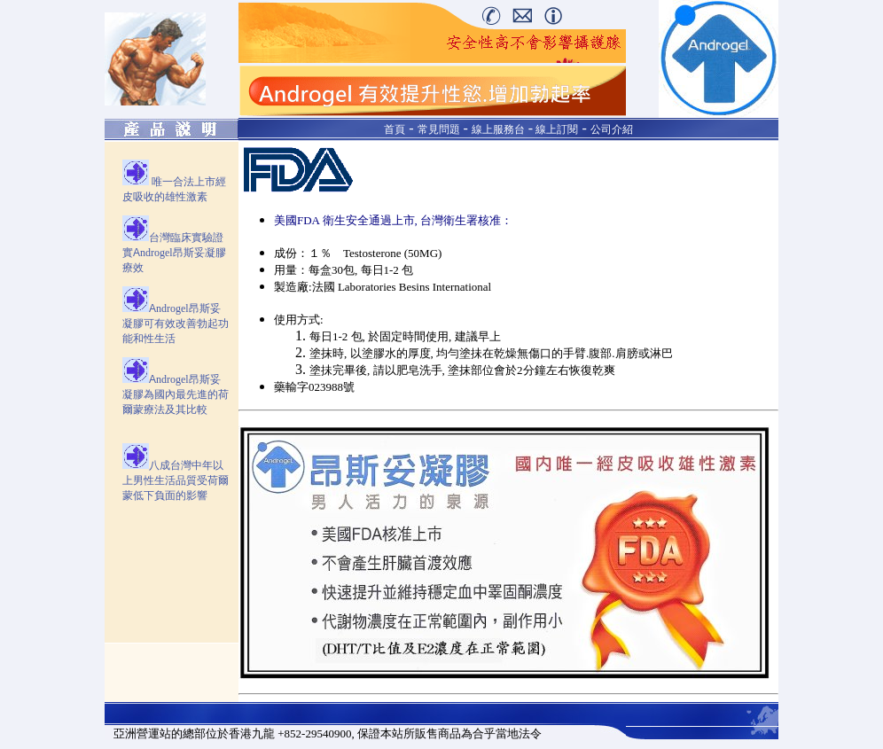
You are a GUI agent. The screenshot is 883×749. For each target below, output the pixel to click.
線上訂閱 (555, 129)
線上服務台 (498, 129)
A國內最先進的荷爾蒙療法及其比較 (175, 394)
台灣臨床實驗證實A (174, 252)
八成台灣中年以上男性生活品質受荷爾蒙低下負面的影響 (175, 480)
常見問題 (439, 129)
